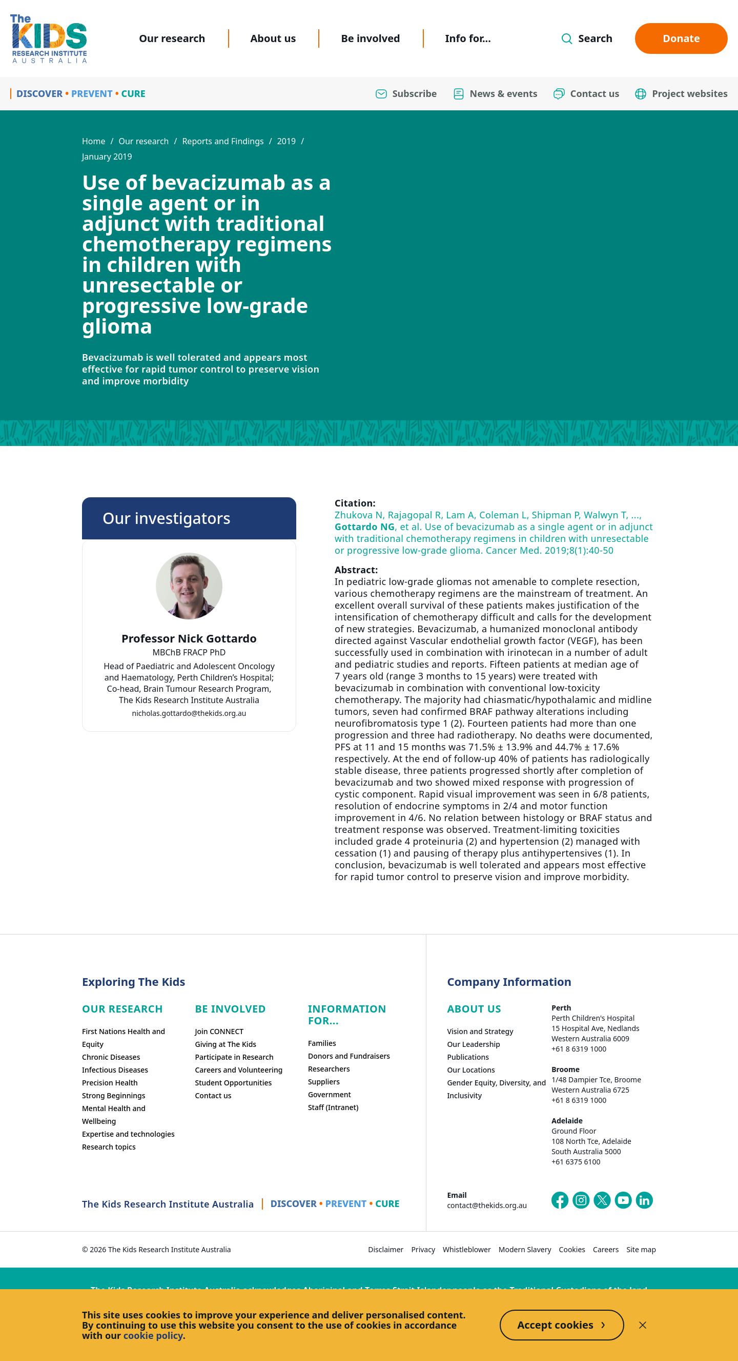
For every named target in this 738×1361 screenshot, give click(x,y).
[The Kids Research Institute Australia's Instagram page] (581, 1200)
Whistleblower (467, 1249)
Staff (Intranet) (333, 1107)
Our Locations (471, 1070)
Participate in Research (234, 1057)
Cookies (572, 1249)
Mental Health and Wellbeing (114, 1114)
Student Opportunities (233, 1082)
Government (329, 1094)
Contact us (213, 1095)
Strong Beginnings (114, 1095)
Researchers (329, 1069)
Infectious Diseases (115, 1070)
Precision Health (110, 1082)
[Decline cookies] (642, 1325)
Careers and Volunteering (238, 1070)
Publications (468, 1057)
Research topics (109, 1147)
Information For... (347, 1014)
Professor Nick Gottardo (189, 638)
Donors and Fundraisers (349, 1056)
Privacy (423, 1249)
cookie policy (153, 1335)
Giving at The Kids (225, 1044)
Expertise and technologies (128, 1134)
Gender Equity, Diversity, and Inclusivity (496, 1089)
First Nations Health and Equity (123, 1037)
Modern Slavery (525, 1249)
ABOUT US (474, 1009)
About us (273, 38)
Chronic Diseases (111, 1057)
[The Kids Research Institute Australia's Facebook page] (560, 1200)
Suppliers (324, 1081)
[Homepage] (48, 38)
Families (322, 1043)
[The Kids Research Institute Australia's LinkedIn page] (644, 1200)
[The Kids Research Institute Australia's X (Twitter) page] (602, 1200)
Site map (641, 1249)
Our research (172, 38)
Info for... (468, 38)
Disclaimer (385, 1249)
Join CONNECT (219, 1031)
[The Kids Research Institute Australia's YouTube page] (623, 1200)
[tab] (189, 671)
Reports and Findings (222, 141)
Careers (606, 1249)
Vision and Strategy (480, 1031)
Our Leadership (473, 1044)
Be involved (370, 38)
